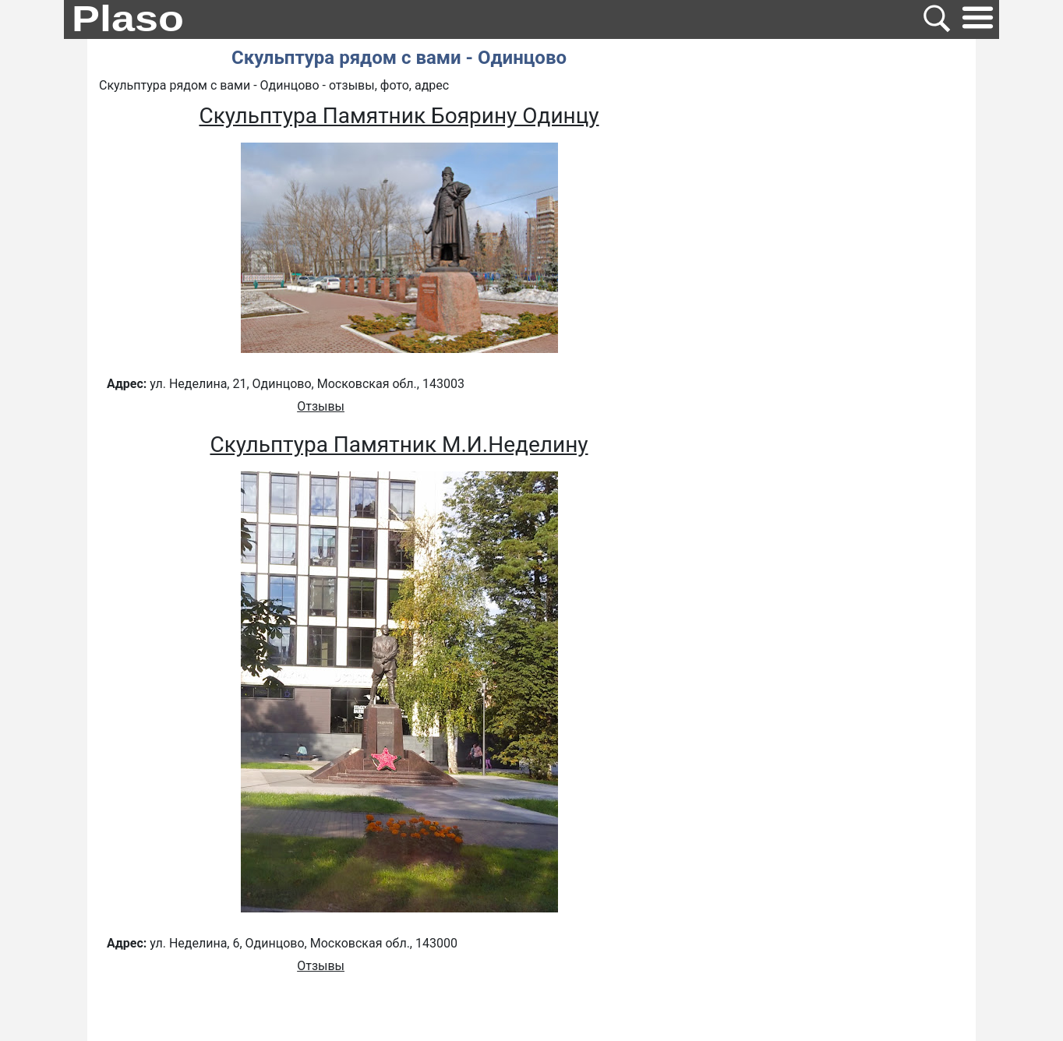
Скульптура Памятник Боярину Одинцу (399, 116)
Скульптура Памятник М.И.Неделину (399, 444)
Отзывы (320, 406)
